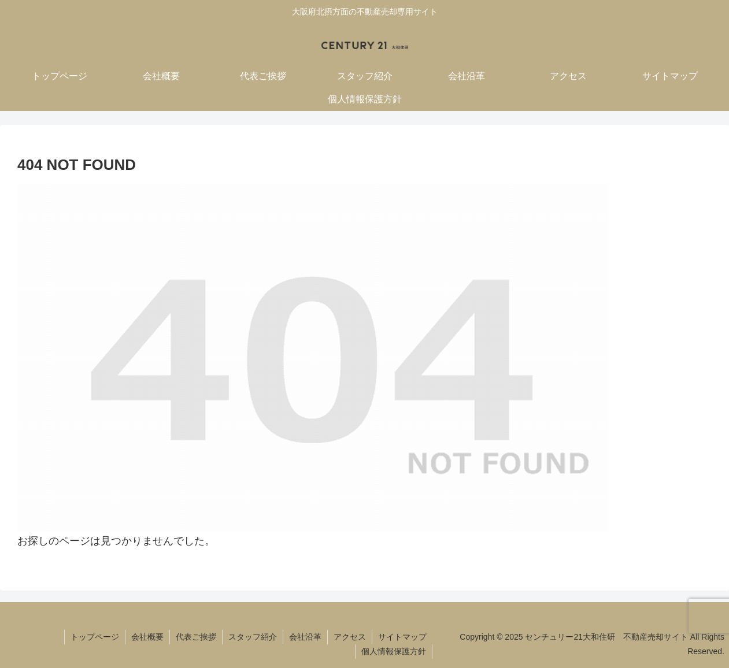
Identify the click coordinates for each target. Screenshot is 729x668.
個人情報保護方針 (393, 651)
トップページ (95, 636)
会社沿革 (305, 636)
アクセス (350, 636)
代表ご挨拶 (196, 636)
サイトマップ (402, 636)
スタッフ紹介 (252, 636)
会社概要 (147, 636)
